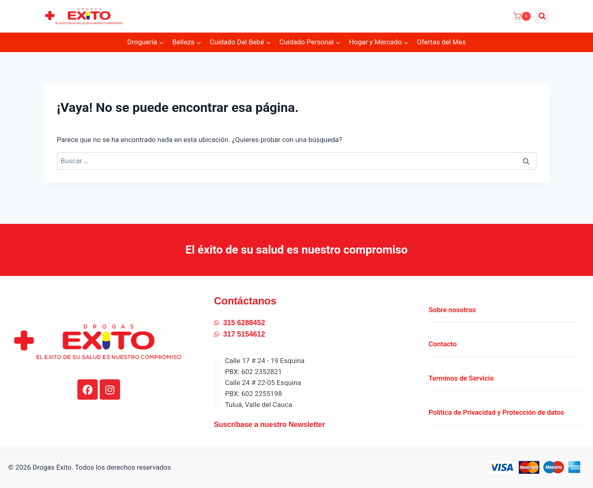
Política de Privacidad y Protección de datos (496, 408)
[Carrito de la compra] (521, 16)
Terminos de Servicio (461, 374)
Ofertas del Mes (441, 42)
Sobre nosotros (452, 306)
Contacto (443, 340)
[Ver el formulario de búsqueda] (542, 16)
